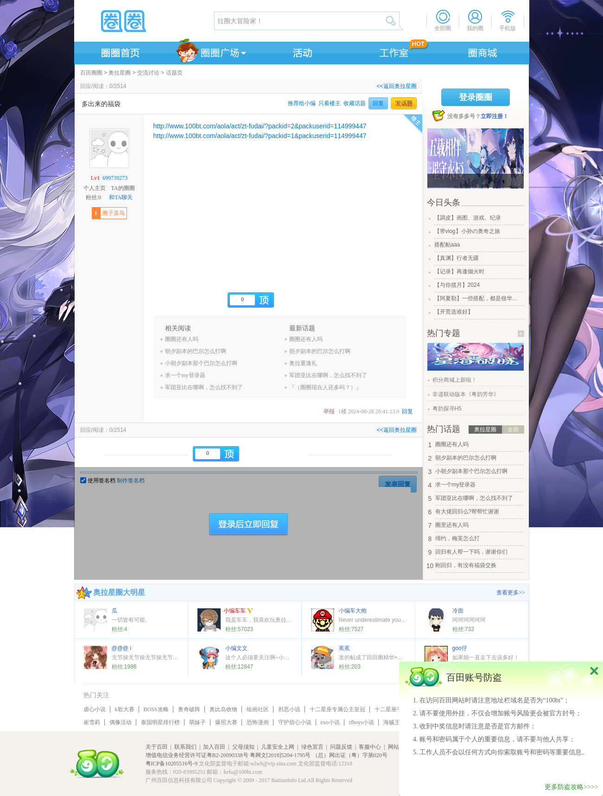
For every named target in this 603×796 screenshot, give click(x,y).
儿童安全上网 (277, 747)
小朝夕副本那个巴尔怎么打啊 (201, 363)
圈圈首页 (119, 51)
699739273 (114, 178)
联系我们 (185, 747)
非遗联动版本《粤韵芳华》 (465, 394)
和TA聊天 (121, 197)
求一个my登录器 (185, 375)
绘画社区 (258, 709)
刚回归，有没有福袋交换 (465, 565)
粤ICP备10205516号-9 (172, 763)
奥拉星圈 (119, 72)
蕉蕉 (344, 648)
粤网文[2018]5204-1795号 (280, 755)
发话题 (404, 103)
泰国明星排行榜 (160, 722)
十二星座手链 (391, 709)
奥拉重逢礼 (303, 363)
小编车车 (238, 611)
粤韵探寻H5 (447, 408)
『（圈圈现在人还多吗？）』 (325, 387)
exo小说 (330, 722)
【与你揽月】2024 (457, 285)
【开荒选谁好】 (453, 312)
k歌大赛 (124, 709)
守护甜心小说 (294, 722)
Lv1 (95, 178)
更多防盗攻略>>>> (571, 786)
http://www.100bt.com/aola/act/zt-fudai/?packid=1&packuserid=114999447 (260, 135)
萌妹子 (197, 722)
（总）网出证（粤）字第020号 (349, 755)
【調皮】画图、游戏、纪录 (467, 218)
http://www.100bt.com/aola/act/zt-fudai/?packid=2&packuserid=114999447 (260, 126)
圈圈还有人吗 (181, 339)
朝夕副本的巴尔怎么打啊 (195, 351)
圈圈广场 (210, 51)
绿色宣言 (312, 747)
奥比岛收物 (223, 709)
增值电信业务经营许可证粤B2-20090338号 (197, 755)
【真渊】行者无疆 (456, 258)
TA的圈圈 (122, 188)
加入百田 (214, 747)
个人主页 (94, 188)
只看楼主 (329, 103)
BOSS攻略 (156, 709)
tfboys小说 (361, 722)
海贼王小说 (397, 722)
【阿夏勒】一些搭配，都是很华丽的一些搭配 (478, 298)
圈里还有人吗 (452, 525)
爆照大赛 (226, 722)
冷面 (457, 610)
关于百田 (157, 747)
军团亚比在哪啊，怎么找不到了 (204, 387)
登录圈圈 (475, 97)
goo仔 (459, 648)
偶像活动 (120, 722)
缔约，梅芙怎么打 (457, 538)
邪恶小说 (289, 709)
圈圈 (143, 21)
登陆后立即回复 (248, 524)
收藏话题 (354, 103)
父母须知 (243, 747)
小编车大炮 (353, 610)
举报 (329, 411)
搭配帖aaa (447, 244)
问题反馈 (341, 747)
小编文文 (236, 648)
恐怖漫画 (258, 722)
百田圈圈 (91, 72)
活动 (301, 51)
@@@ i (122, 648)
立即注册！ (494, 116)
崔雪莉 (91, 722)
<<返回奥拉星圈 (396, 86)
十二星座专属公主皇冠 (337, 709)
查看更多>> (510, 592)
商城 (483, 51)
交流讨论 (148, 72)
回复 (378, 103)
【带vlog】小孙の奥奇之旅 (467, 231)
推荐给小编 (302, 103)
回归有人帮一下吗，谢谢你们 (471, 552)
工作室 (392, 51)
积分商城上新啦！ (454, 380)
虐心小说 (94, 709)
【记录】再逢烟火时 (459, 271)
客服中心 (370, 747)
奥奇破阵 (189, 709)
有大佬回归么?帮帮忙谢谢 (467, 511)
